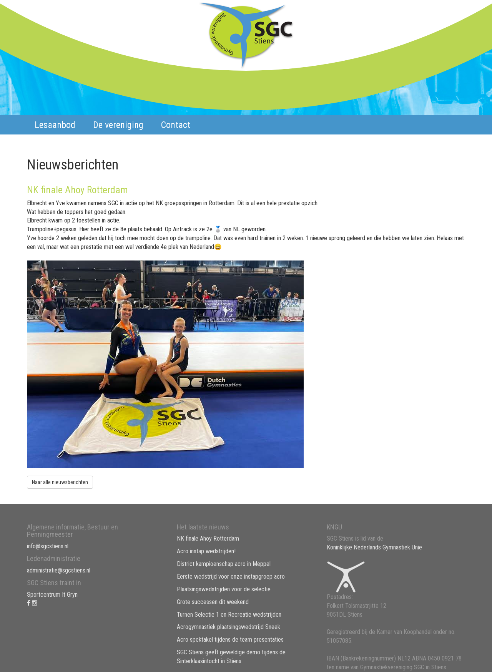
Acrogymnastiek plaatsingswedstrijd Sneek (228, 627)
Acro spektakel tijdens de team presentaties (230, 639)
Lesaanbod (55, 124)
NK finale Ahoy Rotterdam (208, 538)
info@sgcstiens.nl (47, 546)
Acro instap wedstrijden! (206, 551)
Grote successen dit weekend (213, 602)
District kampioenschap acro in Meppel (224, 563)
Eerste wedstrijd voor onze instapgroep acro (231, 576)
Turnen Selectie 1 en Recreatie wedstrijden (229, 614)
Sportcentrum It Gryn (52, 594)
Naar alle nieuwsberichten (60, 482)
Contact (175, 124)
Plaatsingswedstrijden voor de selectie (224, 589)
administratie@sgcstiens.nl (58, 570)
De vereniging (118, 124)
